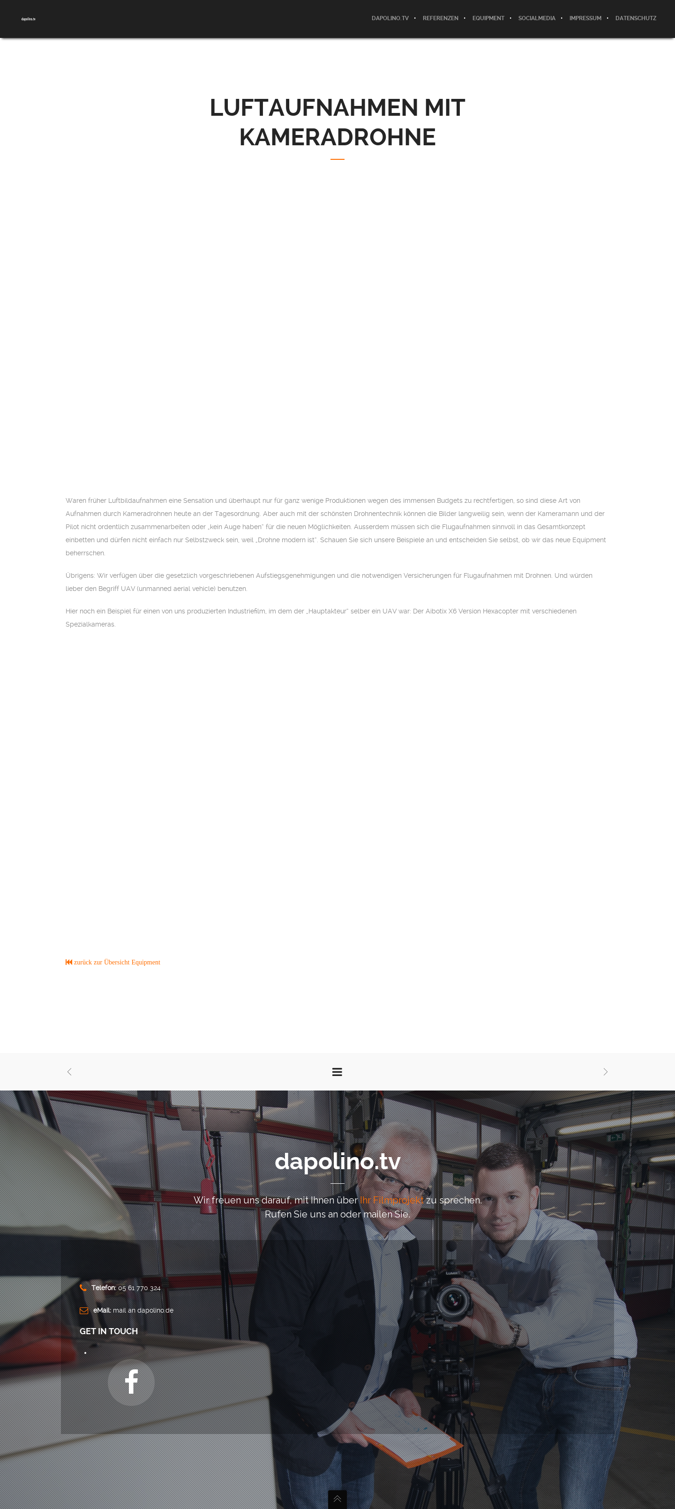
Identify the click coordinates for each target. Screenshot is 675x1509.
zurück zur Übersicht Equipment (116, 962)
